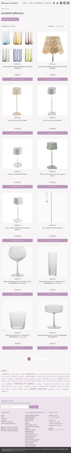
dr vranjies (60, 375)
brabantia (14, 375)
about (3, 414)
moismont (20, 385)
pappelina (53, 385)
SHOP (31, 3)
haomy (39, 377)
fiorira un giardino (29, 377)
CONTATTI (47, 3)
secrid (26, 388)
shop (2, 415)
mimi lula (13, 385)
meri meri (55, 383)
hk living (45, 377)
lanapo (44, 379)
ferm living (19, 377)
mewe (63, 382)
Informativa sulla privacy (8, 422)
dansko (39, 375)
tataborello (51, 388)
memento (47, 382)
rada (2, 388)
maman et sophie (24, 382)
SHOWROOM (39, 3)
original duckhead (43, 385)
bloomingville (57, 373)
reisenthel (14, 388)
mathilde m (39, 382)
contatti (3, 419)
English (56, 428)
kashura (66, 377)
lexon (64, 379)
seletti (33, 387)
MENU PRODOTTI (10, 19)
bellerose (38, 373)
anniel (13, 373)
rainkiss (8, 388)
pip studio (66, 385)
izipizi (60, 377)
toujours (58, 388)
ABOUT (25, 3)
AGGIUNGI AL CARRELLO (17, 132)
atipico (18, 373)
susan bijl (41, 387)
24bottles (6, 373)
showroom (4, 417)
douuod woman (51, 375)
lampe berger (36, 380)
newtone (34, 385)
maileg (9, 383)
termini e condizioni (6, 420)
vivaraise (65, 388)
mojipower (27, 385)
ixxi (56, 377)
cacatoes (21, 375)
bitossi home (47, 373)
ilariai (52, 377)
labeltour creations (24, 379)
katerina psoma (5, 379)
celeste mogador (30, 375)
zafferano (4, 390)
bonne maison (5, 375)
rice (20, 388)
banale (23, 373)
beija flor (30, 373)
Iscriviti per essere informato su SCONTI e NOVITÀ (35, 401)
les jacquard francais (54, 380)
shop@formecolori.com (55, 424)
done (44, 375)
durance (11, 377)
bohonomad (65, 373)
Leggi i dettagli (19, 450)
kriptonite (14, 379)
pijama (60, 385)
